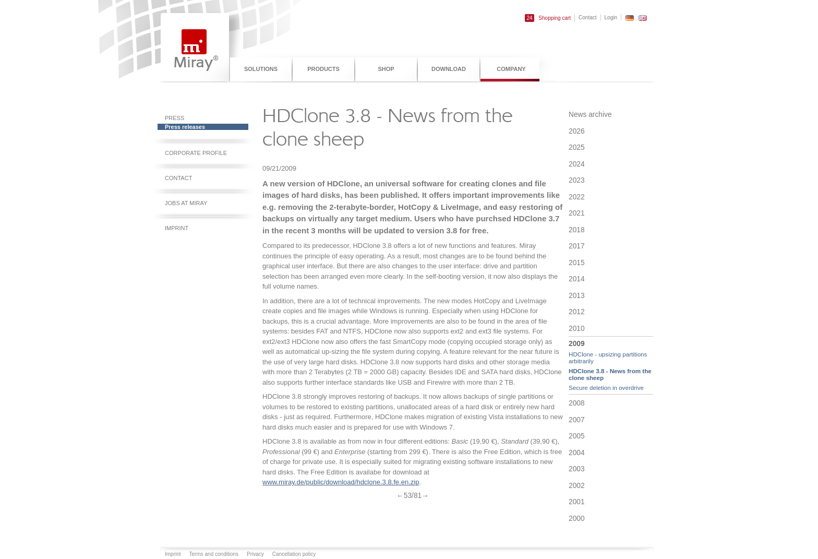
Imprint (176, 228)
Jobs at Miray (186, 203)
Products (323, 69)
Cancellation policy (294, 554)
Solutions (261, 69)
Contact (587, 17)
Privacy (255, 554)
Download (448, 69)
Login (611, 17)
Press (174, 118)
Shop (386, 69)
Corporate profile (196, 153)
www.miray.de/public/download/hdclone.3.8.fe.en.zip (340, 482)
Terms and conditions (214, 554)
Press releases (185, 127)
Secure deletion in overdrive (606, 387)
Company (511, 69)
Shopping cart (548, 18)
